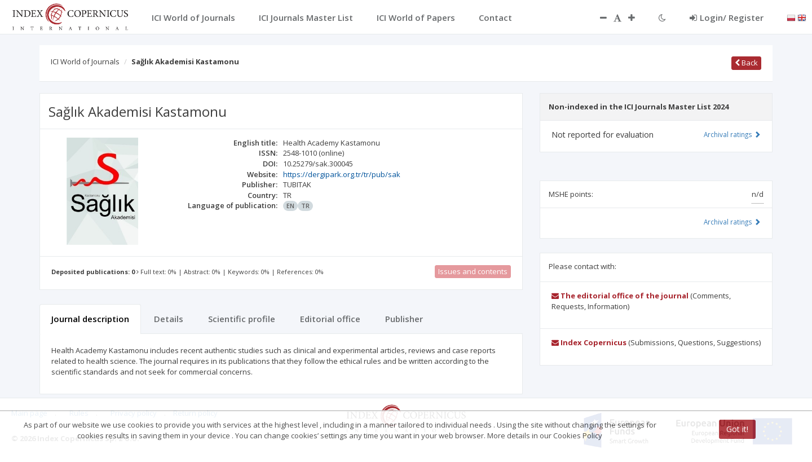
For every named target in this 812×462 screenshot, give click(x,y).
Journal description (90, 318)
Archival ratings (732, 134)
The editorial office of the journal (620, 296)
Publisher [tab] (404, 318)
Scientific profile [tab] (241, 318)
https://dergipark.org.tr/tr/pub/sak (341, 174)
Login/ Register (727, 17)
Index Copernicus (588, 342)
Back (746, 63)
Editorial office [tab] (330, 318)
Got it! (737, 429)
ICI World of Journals (85, 61)
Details (168, 318)
